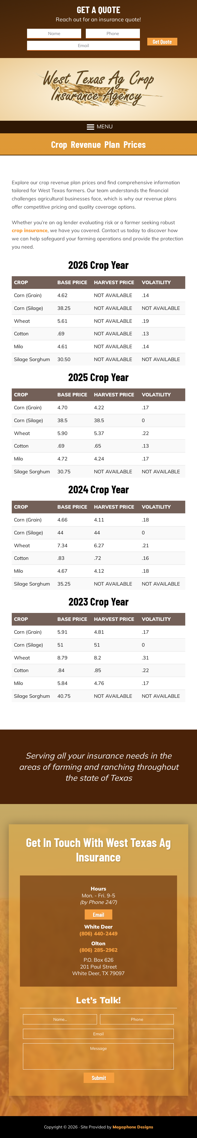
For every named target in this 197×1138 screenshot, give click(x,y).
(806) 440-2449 (98, 933)
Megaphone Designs (133, 1127)
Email (98, 914)
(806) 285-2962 (98, 950)
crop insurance (30, 230)
